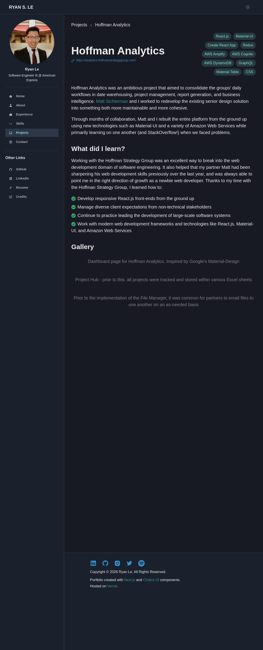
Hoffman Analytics (113, 24)
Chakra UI (151, 631)
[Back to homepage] (21, 7)
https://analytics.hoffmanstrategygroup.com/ (106, 60)
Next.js (129, 631)
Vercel (112, 637)
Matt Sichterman (112, 101)
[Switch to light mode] (247, 7)
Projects (79, 24)
